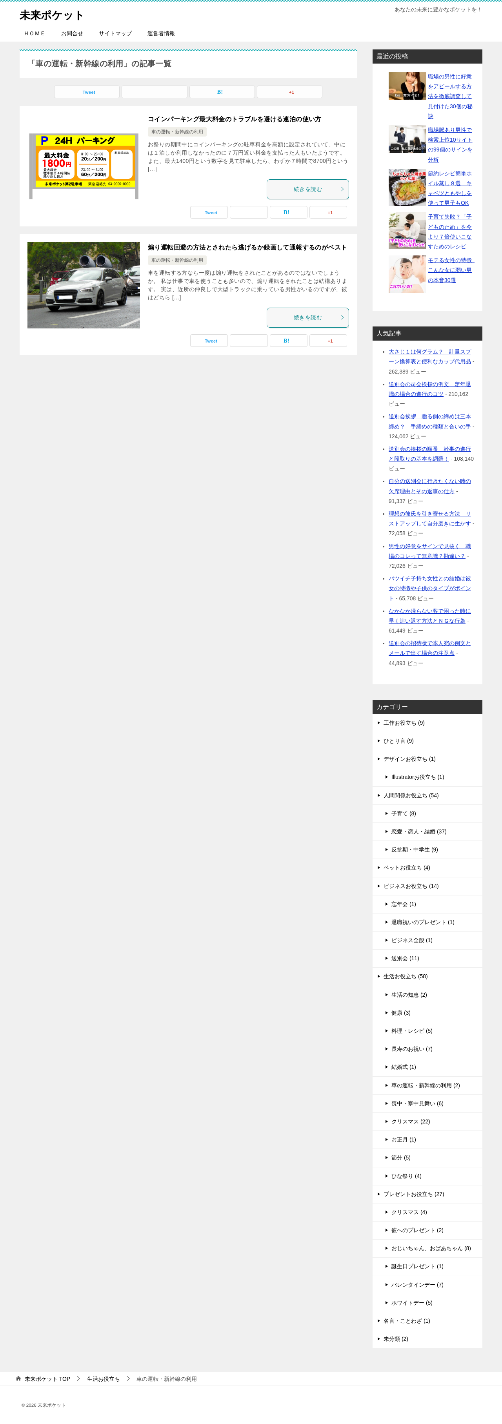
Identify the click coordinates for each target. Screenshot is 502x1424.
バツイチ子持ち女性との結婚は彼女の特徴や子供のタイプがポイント (430, 588)
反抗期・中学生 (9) (414, 849)
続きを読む (319, 189)
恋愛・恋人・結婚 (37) (419, 831)
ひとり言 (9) (399, 741)
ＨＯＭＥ (34, 33)
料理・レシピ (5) (412, 1031)
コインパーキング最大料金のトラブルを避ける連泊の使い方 (235, 119)
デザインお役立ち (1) (410, 759)
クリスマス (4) (409, 1212)
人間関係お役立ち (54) (411, 795)
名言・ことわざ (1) (407, 1321)
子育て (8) (403, 813)
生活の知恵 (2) (409, 995)
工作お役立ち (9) (404, 723)
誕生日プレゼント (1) (417, 1266)
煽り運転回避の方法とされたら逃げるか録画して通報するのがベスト (247, 247)
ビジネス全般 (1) (412, 940)
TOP (47, 1379)
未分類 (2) (396, 1339)
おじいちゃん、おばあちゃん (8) (431, 1248)
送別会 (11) (405, 958)
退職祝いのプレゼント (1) (423, 922)
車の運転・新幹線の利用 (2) (425, 1085)
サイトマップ (115, 33)
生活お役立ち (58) (406, 976)
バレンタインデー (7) (417, 1285)
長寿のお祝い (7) (412, 1049)
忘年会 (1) (403, 904)
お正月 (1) (403, 1139)
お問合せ (72, 33)
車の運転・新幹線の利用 (177, 132)
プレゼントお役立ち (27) (414, 1194)
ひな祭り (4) (406, 1176)
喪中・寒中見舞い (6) (417, 1103)
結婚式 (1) (403, 1067)
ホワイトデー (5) (412, 1303)
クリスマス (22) (410, 1121)
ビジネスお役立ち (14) (411, 886)
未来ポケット (56, 13)
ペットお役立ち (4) (407, 867)
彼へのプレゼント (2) (417, 1230)
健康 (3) (401, 1013)
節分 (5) (401, 1157)
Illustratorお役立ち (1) (417, 777)
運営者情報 (161, 33)
